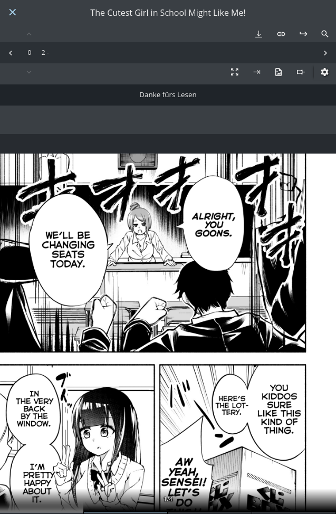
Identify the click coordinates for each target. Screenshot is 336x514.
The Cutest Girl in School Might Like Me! (167, 12)
